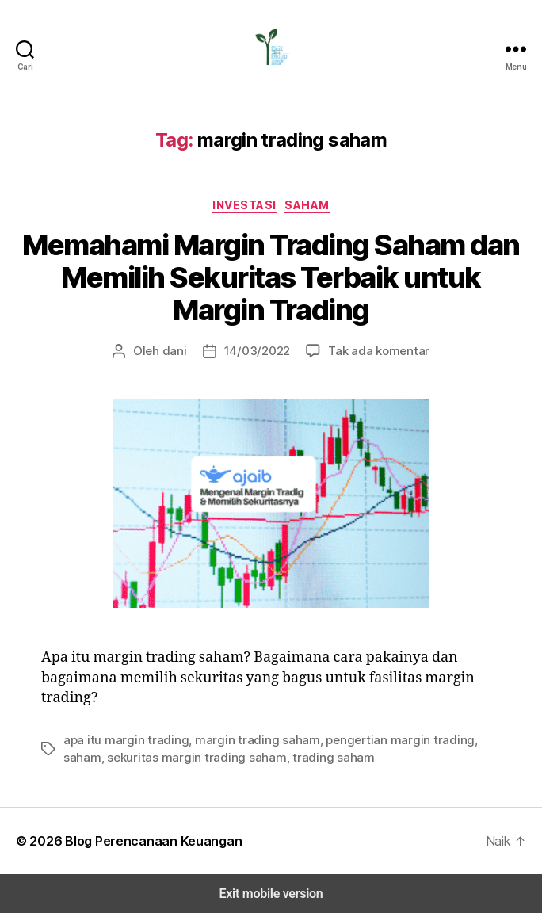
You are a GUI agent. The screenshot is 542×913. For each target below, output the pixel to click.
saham (451, 740)
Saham (305, 204)
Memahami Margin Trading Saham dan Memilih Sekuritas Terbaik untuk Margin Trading (271, 278)
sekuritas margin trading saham (143, 757)
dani (182, 350)
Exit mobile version (271, 893)
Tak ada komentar (372, 350)
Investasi (245, 204)
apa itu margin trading (118, 740)
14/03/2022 (260, 350)
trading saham (266, 757)
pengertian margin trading (362, 740)
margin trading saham (235, 740)
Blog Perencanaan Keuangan (144, 840)
